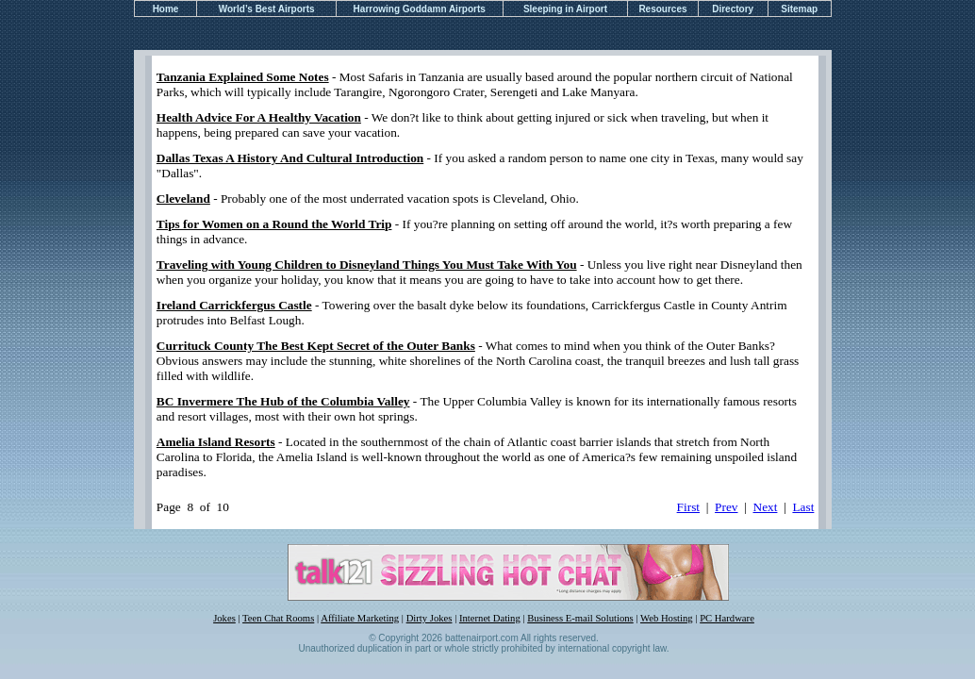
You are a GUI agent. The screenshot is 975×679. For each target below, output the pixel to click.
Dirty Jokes (429, 618)
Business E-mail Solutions (580, 618)
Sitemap (799, 9)
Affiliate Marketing (360, 618)
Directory (732, 9)
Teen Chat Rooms (278, 618)
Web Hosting (666, 618)
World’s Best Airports (267, 9)
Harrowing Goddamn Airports (420, 9)
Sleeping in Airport (565, 9)
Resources (662, 9)
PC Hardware (727, 618)
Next (765, 507)
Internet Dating (490, 618)
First (688, 507)
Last (803, 507)
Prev (726, 507)
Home (166, 9)
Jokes (224, 618)
